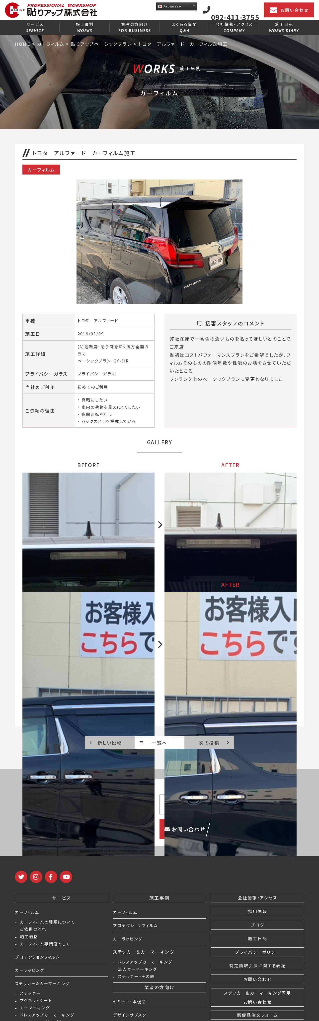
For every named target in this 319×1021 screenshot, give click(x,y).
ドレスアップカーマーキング (145, 963)
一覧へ (153, 742)
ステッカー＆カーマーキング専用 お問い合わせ (257, 997)
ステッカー (30, 997)
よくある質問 (184, 27)
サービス (34, 26)
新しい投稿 (106, 742)
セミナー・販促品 (131, 1004)
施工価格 (29, 939)
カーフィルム (29, 912)
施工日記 (284, 26)
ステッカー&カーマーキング (45, 986)
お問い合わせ (289, 10)
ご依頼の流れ (33, 931)
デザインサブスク (132, 1017)
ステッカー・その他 (136, 978)
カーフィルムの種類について (47, 923)
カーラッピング (31, 973)
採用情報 (257, 911)
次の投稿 (214, 742)
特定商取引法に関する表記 (258, 965)
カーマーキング (35, 1013)
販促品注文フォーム (257, 1015)
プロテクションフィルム (40, 960)
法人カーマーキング (137, 971)
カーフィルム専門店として (45, 947)
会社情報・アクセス (234, 26)
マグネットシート (36, 1005)
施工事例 (85, 26)
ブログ (257, 925)
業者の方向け (135, 26)
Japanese (169, 6)
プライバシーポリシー (257, 952)
